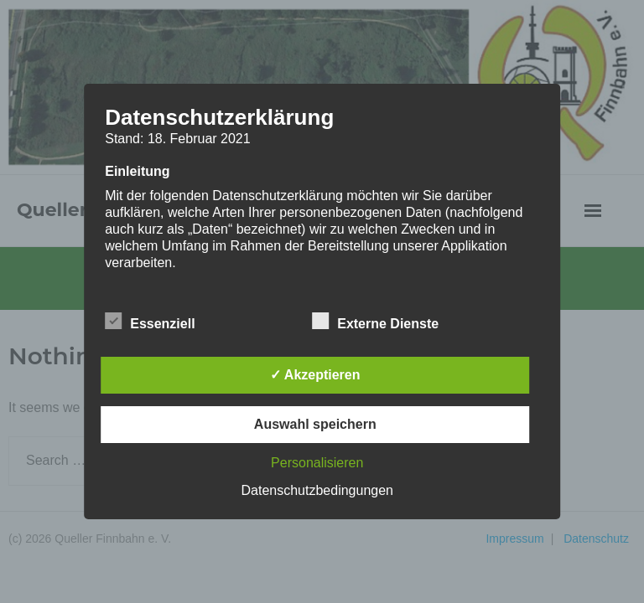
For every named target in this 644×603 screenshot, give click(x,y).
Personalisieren (317, 463)
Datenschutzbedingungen (317, 490)
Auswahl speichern (315, 424)
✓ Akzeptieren (315, 375)
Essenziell (150, 321)
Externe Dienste (375, 321)
